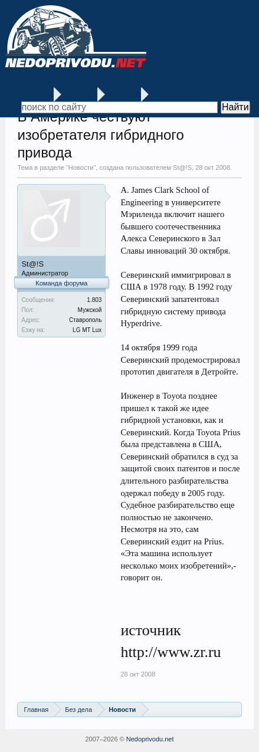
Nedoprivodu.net (150, 739)
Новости (81, 167)
